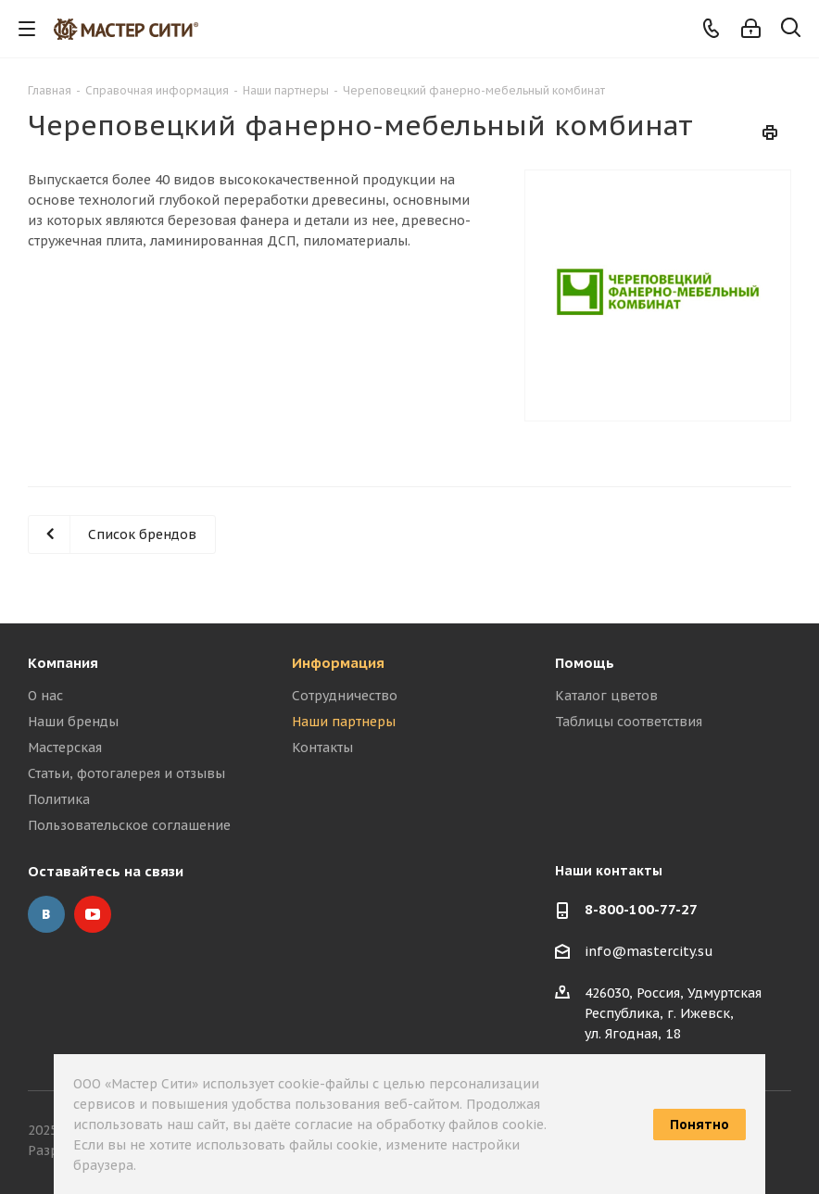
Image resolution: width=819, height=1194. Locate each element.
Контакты (322, 747)
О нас (45, 695)
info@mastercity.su (649, 952)
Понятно (699, 1124)
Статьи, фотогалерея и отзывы (126, 773)
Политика (59, 799)
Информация (338, 663)
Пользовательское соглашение (129, 825)
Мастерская (65, 747)
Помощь (584, 663)
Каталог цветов (606, 695)
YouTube (92, 914)
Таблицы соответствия (628, 721)
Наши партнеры (344, 721)
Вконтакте (46, 914)
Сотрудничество (344, 695)
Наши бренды (73, 721)
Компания (63, 663)
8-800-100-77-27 (641, 909)
